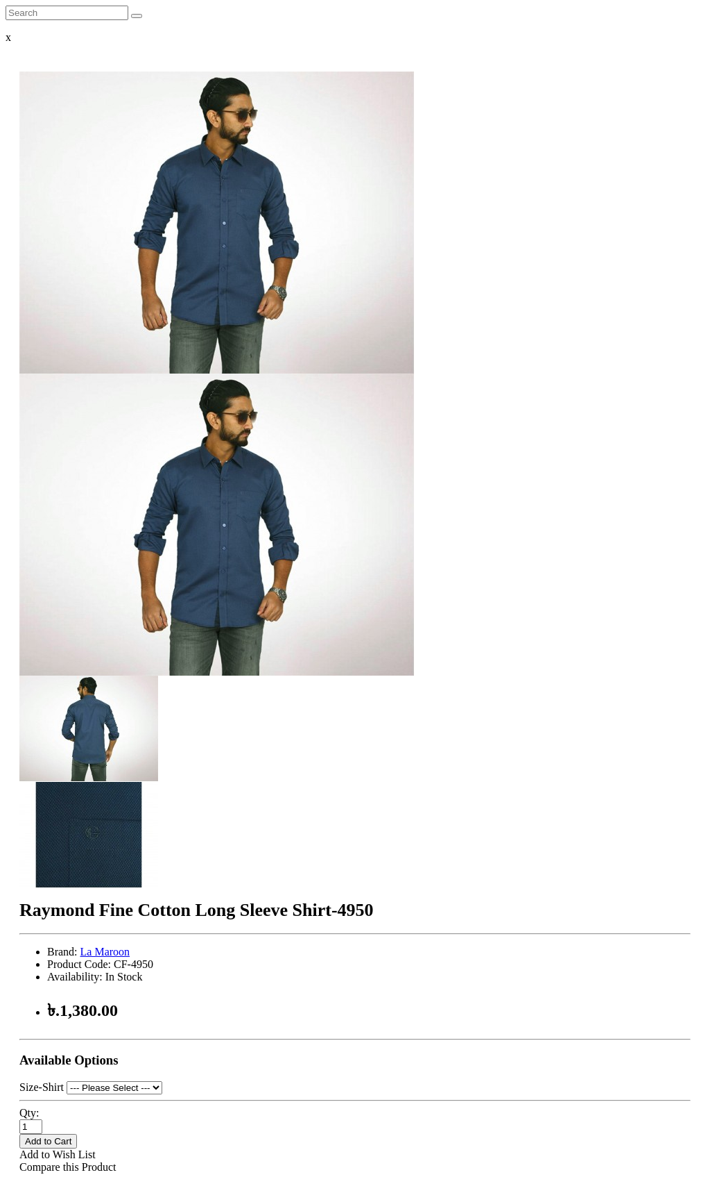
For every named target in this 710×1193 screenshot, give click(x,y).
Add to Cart (48, 1141)
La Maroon (105, 952)
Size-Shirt (41, 1087)
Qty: (29, 1113)
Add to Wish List (57, 1154)
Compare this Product (67, 1167)
